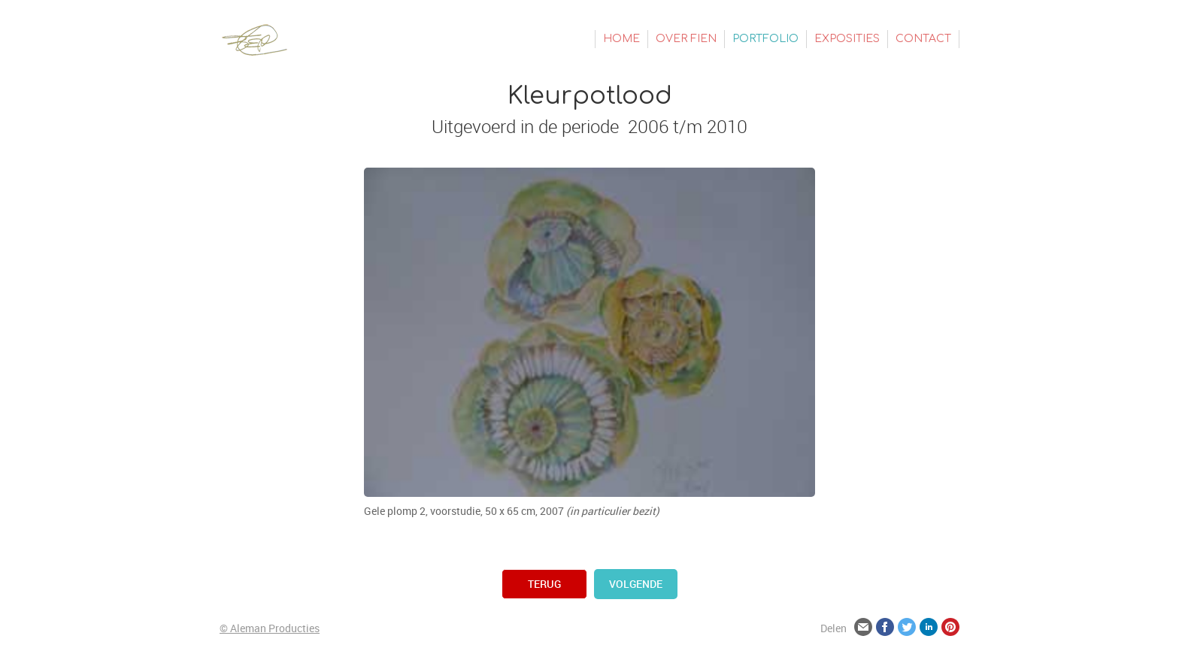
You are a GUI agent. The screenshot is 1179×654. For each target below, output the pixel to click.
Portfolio (765, 38)
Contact (923, 38)
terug (544, 584)
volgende (635, 584)
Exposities (847, 38)
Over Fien (686, 38)
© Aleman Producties (270, 628)
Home (621, 38)
